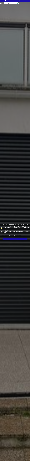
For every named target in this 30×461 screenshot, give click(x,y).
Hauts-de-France (19, 460)
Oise (23, 460)
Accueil (2, 460)
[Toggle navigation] (1, 3)
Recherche (17, 3)
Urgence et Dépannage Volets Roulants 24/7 (10, 460)
